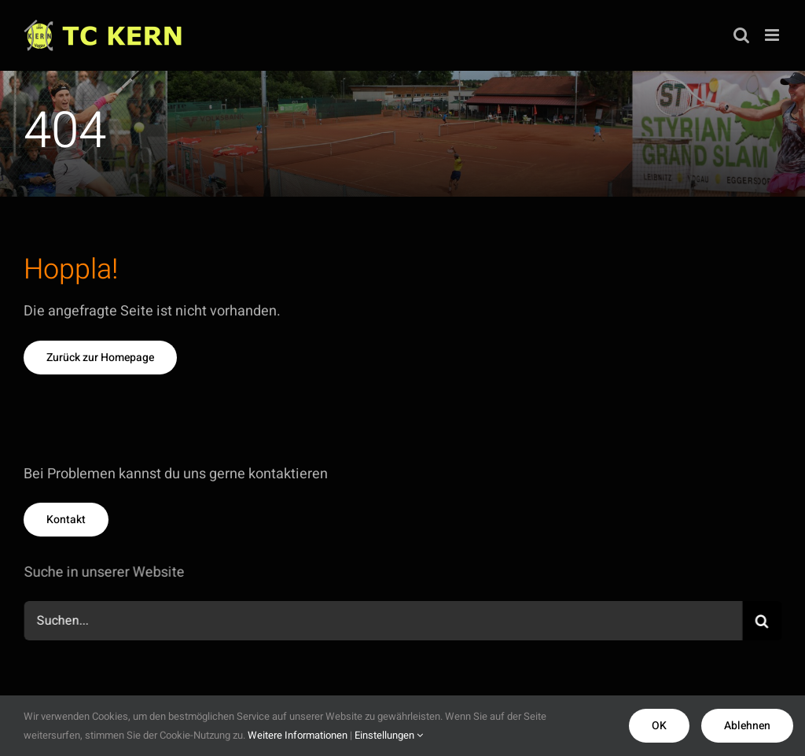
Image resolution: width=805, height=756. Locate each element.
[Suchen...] (384, 620)
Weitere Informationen (297, 735)
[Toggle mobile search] (741, 35)
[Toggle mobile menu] (773, 35)
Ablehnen (747, 725)
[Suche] (764, 620)
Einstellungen (389, 735)
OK (659, 725)
